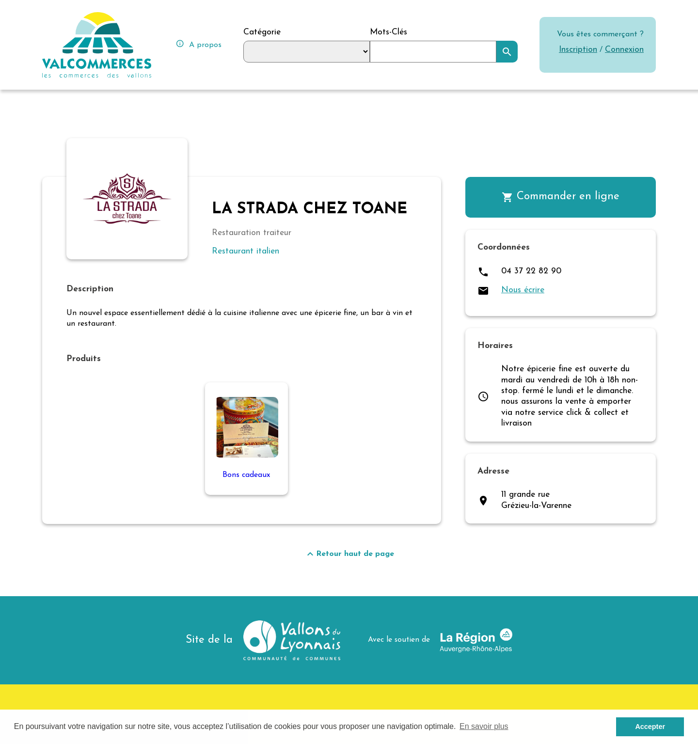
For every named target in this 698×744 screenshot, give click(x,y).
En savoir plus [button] (484, 726)
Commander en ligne (560, 197)
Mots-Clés (388, 32)
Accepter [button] (650, 726)
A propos (198, 44)
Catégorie (262, 32)
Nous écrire (522, 290)
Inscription (578, 50)
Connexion (624, 50)
